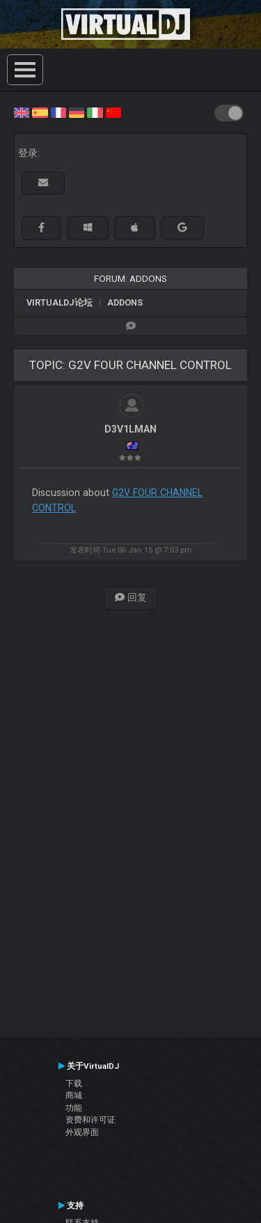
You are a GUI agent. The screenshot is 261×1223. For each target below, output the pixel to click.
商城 (73, 1095)
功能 (73, 1108)
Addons (125, 302)
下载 (73, 1083)
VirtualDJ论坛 (59, 302)
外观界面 (82, 1132)
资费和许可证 (90, 1120)
